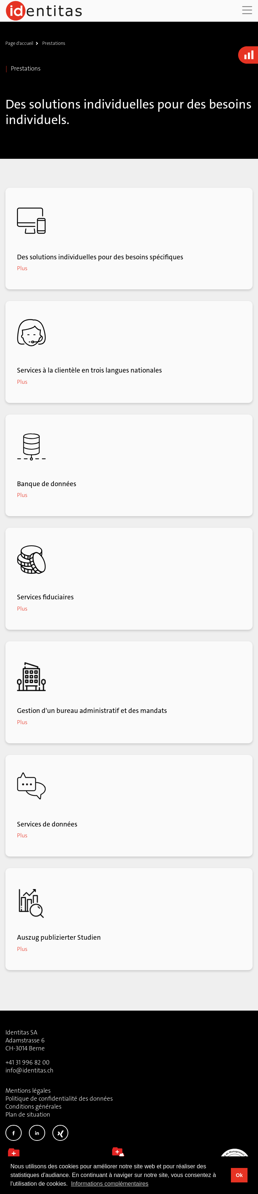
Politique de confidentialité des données (59, 1098)
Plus (22, 268)
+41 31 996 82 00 (27, 1062)
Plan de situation (27, 1114)
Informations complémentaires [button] (109, 1184)
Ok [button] (239, 1175)
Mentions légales (28, 1091)
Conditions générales (33, 1106)
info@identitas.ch (29, 1070)
